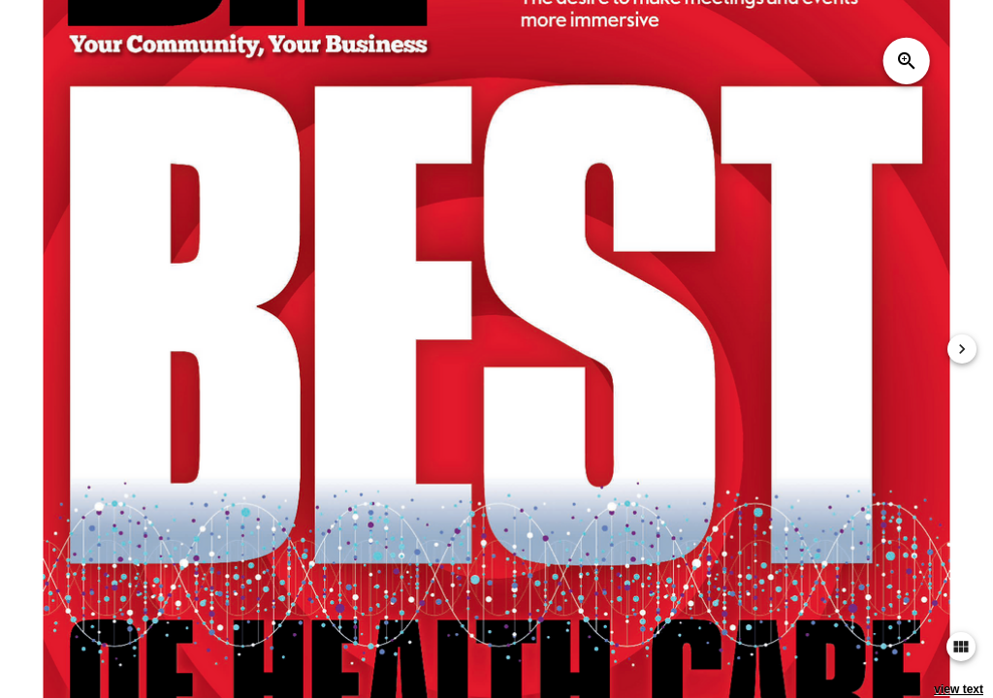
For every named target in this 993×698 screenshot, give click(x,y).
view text (958, 689)
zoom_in (906, 61)
